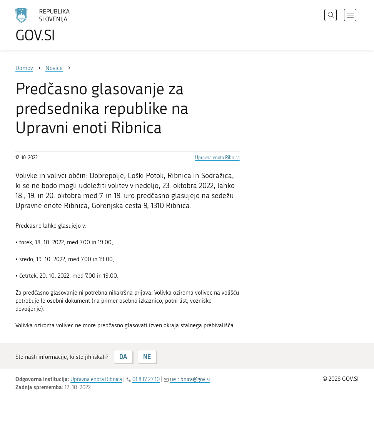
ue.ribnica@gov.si (190, 379)
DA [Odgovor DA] (123, 356)
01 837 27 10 (146, 379)
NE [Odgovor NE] (147, 356)
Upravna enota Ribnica (217, 157)
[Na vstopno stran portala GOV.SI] (53, 25)
